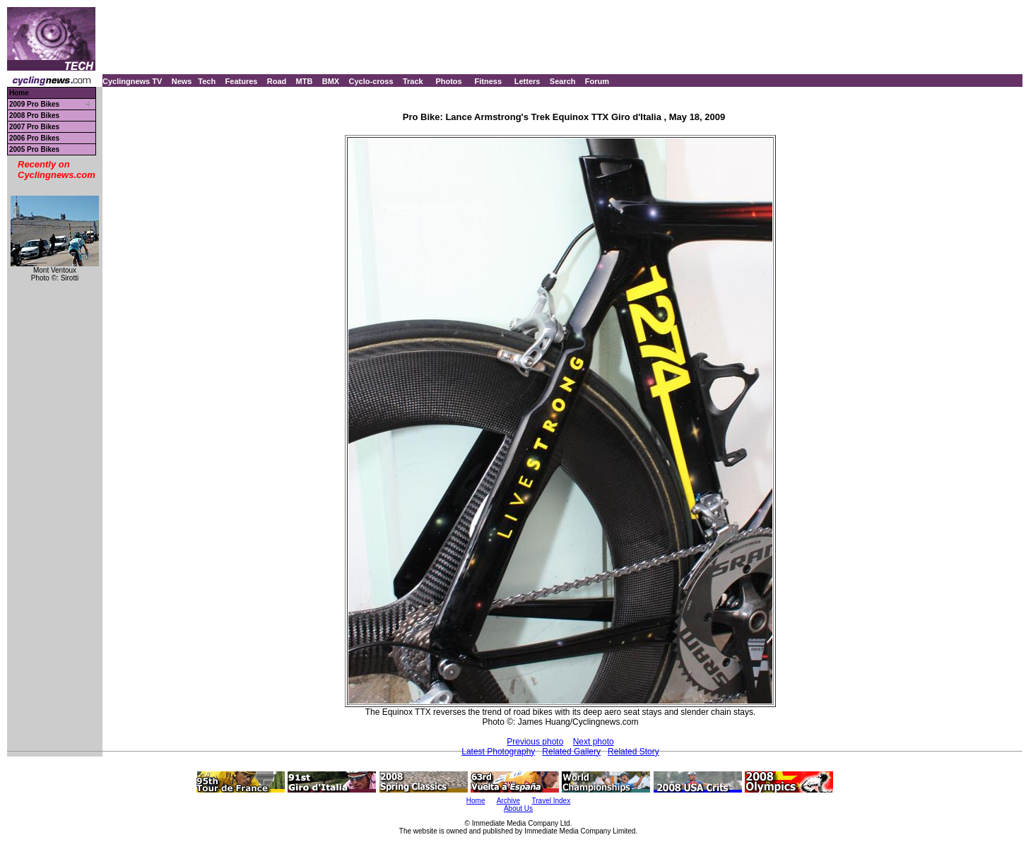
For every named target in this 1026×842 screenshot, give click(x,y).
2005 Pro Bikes (34, 149)
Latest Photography (498, 752)
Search (563, 81)
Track (413, 81)
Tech (207, 81)
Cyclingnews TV (132, 81)
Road (277, 81)
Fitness (488, 81)
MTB (304, 81)
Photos (448, 81)
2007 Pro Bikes (34, 127)
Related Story (633, 752)
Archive (508, 801)
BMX (330, 81)
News (182, 81)
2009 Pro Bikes (34, 104)
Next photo (593, 742)
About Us (518, 808)
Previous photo (535, 742)
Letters (527, 81)
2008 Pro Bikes (34, 115)
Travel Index (551, 801)
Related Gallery (571, 752)
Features (241, 81)
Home (19, 93)
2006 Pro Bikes (34, 138)
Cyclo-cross (371, 81)
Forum (597, 81)
